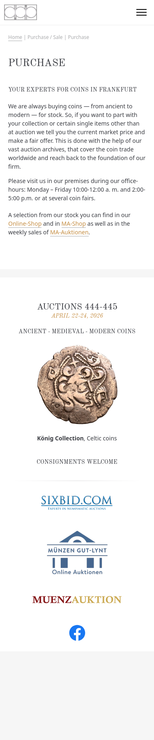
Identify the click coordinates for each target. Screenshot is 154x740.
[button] (141, 12)
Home (15, 37)
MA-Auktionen (69, 232)
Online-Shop (24, 223)
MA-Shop (74, 223)
